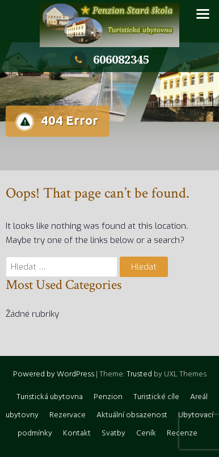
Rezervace (67, 415)
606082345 (109, 59)
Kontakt (77, 433)
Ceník (146, 433)
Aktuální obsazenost (131, 415)
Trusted (139, 374)
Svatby (113, 433)
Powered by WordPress (53, 374)
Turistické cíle (156, 397)
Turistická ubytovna (49, 397)
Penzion (108, 397)
